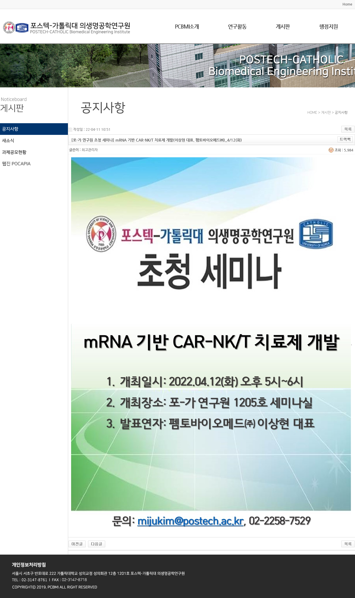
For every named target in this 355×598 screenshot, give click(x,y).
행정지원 (328, 26)
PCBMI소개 (187, 26)
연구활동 (237, 26)
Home (347, 4)
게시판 (283, 26)
